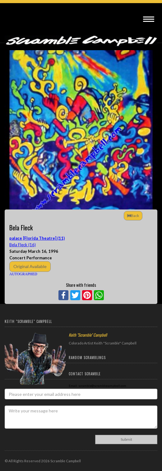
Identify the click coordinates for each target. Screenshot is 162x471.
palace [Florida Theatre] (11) (37, 238)
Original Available (30, 266)
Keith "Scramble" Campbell (88, 335)
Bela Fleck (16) (22, 244)
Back (133, 215)
